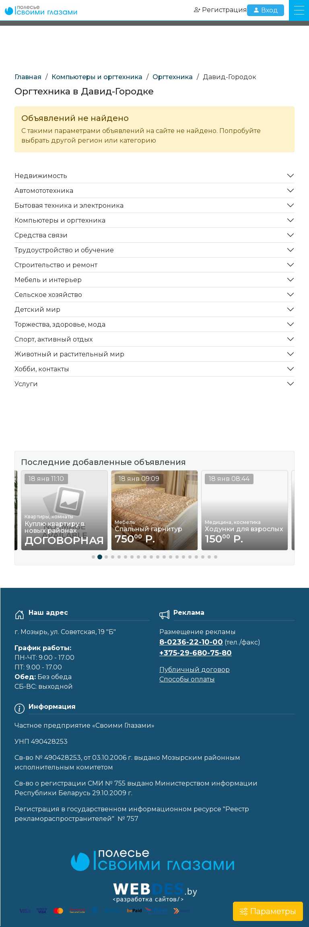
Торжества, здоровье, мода (59, 324)
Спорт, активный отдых (53, 339)
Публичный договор (194, 669)
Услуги (26, 384)
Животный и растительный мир (69, 354)
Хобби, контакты (41, 369)
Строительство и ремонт (55, 265)
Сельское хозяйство (48, 295)
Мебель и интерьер (48, 280)
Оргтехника (172, 77)
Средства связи (41, 235)
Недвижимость (40, 176)
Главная (27, 77)
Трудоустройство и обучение (64, 250)
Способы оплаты (187, 679)
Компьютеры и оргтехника (97, 77)
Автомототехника (43, 190)
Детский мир (37, 309)
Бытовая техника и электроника (69, 205)
